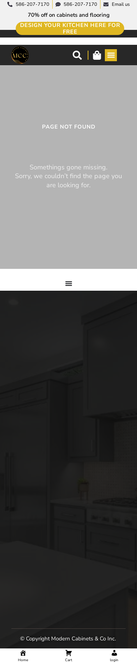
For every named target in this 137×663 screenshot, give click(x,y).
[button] (111, 55)
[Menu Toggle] (68, 283)
